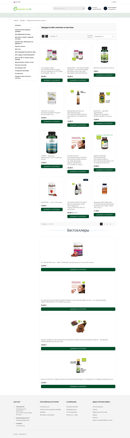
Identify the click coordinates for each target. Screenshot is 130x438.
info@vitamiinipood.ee (22, 420)
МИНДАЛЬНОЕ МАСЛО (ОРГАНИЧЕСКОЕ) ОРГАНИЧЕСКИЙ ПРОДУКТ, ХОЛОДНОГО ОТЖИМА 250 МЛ (77, 114)
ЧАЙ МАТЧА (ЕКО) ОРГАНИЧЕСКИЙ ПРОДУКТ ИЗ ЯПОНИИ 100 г (51, 113)
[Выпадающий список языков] (17, 2)
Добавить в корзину (52, 80)
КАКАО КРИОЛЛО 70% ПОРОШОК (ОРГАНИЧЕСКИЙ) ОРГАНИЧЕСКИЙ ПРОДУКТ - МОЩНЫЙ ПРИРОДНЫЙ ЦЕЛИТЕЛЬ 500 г (74, 341)
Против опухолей (20, 65)
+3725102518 (96, 9)
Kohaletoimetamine (72, 407)
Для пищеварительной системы (25, 52)
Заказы (95, 409)
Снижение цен (44, 407)
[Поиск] (69, 8)
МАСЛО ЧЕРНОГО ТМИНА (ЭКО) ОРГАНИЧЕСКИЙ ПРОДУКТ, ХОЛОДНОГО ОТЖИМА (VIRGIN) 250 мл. (77, 379)
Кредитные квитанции (100, 412)
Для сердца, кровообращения (24, 55)
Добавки (18, 25)
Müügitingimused (71, 409)
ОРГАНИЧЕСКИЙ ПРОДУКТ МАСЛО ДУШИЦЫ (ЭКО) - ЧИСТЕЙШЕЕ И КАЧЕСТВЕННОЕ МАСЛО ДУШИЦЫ (77, 205)
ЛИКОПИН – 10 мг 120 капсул (51, 202)
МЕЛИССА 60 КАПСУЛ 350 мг (104, 68)
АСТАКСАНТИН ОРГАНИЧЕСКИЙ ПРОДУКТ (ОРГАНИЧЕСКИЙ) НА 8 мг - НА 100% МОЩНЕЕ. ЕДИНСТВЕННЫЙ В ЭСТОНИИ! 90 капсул (77, 160)
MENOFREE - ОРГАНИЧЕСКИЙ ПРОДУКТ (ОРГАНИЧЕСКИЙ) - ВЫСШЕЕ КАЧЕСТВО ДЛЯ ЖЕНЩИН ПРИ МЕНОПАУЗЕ (78, 70)
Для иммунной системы (22, 34)
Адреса (95, 415)
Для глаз (18, 49)
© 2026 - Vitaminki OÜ (20, 434)
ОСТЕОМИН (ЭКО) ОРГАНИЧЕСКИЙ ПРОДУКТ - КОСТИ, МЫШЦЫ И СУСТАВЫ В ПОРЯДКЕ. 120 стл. (52, 70)
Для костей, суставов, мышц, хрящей (24, 58)
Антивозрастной (20, 68)
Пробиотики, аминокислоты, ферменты (24, 42)
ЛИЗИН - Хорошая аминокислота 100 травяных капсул (51, 157)
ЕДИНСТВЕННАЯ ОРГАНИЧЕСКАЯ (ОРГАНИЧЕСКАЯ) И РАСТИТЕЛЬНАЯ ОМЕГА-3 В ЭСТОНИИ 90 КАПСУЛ (104, 159)
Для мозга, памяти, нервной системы (24, 38)
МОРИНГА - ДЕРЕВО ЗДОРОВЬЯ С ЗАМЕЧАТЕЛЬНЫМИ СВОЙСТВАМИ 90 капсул (103, 113)
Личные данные (98, 407)
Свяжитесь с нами (72, 415)
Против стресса (20, 46)
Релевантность (104, 36)
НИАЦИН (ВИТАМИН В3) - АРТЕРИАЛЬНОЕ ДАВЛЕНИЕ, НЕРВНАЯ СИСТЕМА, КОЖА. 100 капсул (104, 204)
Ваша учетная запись (101, 402)
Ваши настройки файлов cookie (102, 420)
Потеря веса (19, 73)
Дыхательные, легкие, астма (24, 62)
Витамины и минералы (47, 415)
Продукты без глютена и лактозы (23, 77)
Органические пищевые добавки (22, 30)
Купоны (95, 417)
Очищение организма (22, 70)
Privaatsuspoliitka (71, 412)
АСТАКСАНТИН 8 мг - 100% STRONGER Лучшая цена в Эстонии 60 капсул (67, 262)
